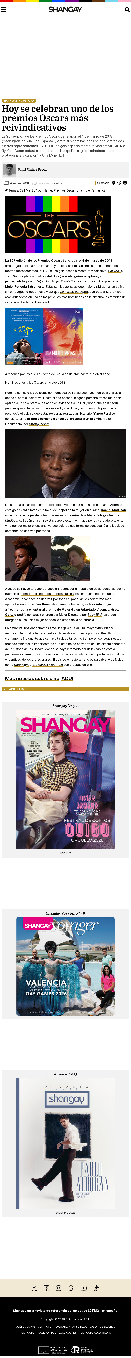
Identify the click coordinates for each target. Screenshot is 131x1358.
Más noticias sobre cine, (32, 678)
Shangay (10, 100)
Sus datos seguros (102, 1326)
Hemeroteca (62, 1326)
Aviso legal (79, 1326)
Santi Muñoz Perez (32, 170)
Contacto (45, 1326)
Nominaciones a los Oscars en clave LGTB (35, 382)
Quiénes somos (25, 1326)
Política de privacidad (34, 1332)
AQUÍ (67, 678)
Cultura (27, 100)
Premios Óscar (64, 190)
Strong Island (39, 424)
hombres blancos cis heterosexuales (47, 594)
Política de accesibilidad (95, 1332)
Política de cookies (64, 1332)
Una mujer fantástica (91, 190)
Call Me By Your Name (36, 190)
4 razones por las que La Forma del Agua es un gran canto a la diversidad (57, 374)
